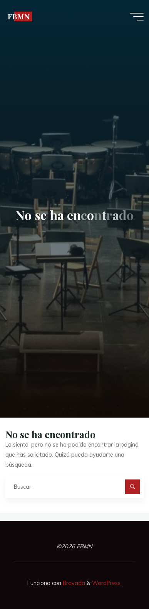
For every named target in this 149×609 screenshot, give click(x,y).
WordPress (106, 583)
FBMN (19, 16)
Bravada (73, 583)
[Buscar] (132, 486)
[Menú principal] (137, 16)
